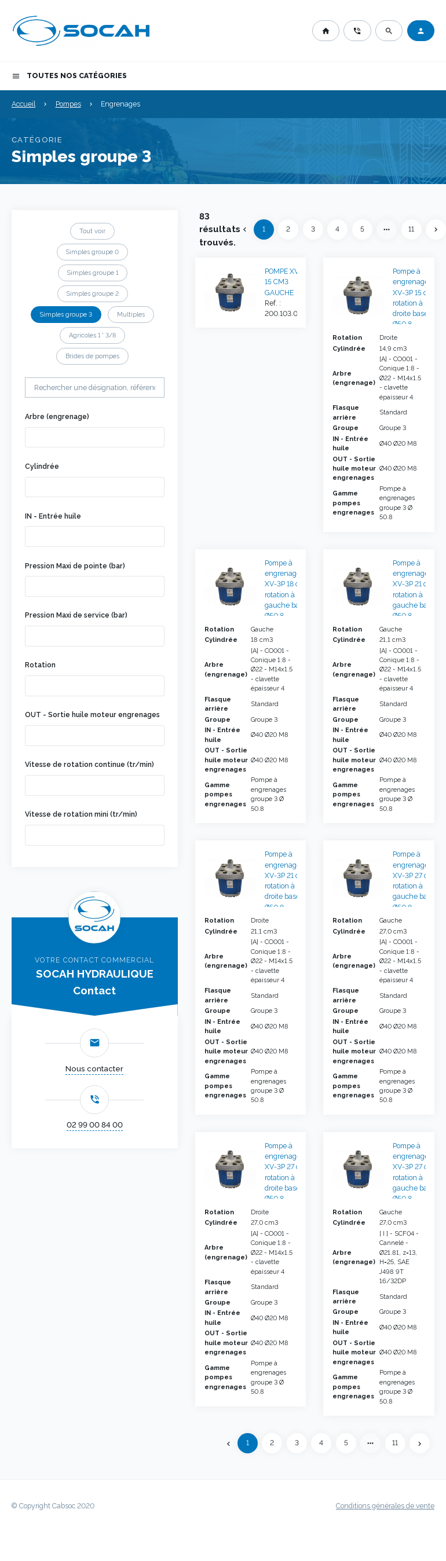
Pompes (68, 104)
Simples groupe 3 (66, 314)
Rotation (40, 665)
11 (411, 229)
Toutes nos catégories (69, 76)
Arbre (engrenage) (57, 417)
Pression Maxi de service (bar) (76, 615)
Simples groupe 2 (93, 293)
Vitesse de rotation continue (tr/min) (89, 765)
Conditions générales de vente (385, 1506)
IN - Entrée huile (53, 516)
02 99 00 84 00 (95, 1125)
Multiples (131, 314)
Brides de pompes (92, 355)
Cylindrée (42, 466)
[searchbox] (45, 437)
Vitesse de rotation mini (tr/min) (81, 814)
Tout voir (92, 230)
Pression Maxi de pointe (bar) (75, 566)
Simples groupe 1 (92, 272)
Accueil (23, 104)
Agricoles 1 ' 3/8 (92, 335)
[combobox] (95, 437)
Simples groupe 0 (92, 251)
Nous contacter (94, 1068)
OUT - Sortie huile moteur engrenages (92, 715)
